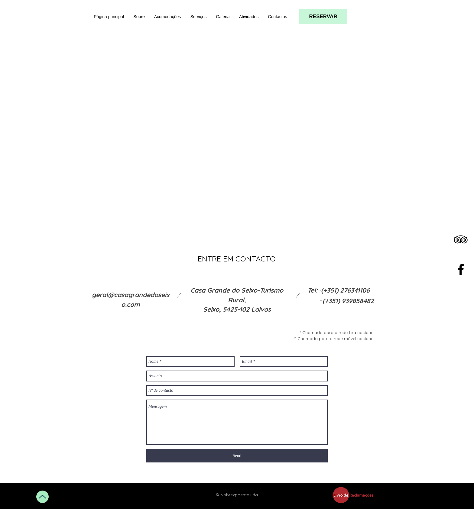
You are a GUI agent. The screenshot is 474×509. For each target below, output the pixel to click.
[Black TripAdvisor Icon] (460, 239)
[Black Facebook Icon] (460, 269)
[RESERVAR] (323, 16)
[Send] (237, 455)
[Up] (42, 497)
